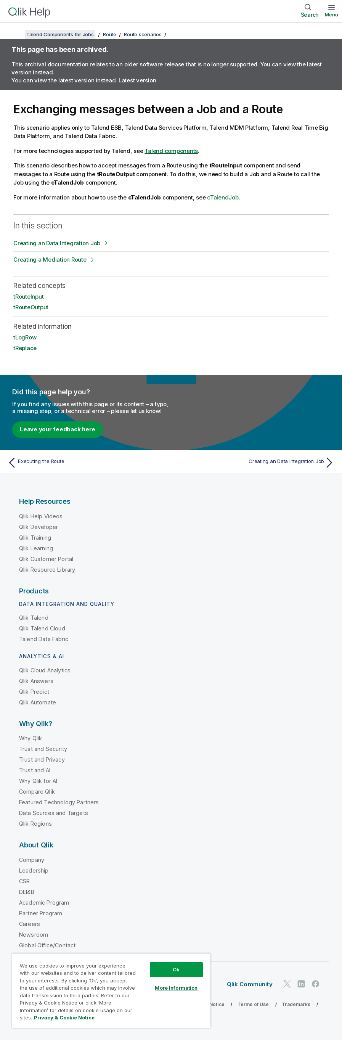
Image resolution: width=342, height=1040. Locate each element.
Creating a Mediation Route (50, 259)
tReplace (25, 348)
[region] (111, 990)
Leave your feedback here (57, 429)
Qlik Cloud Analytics (45, 670)
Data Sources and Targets (53, 813)
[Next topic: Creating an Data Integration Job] (255, 463)
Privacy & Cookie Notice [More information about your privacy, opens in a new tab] (64, 1017)
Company (31, 860)
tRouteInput (28, 296)
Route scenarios (142, 34)
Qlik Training (35, 537)
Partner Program (40, 913)
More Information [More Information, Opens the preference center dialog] (176, 988)
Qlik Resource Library (47, 569)
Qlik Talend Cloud (42, 628)
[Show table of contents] (15, 34)
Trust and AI (34, 770)
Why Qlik (30, 738)
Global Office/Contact (47, 945)
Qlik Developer (38, 527)
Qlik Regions (35, 823)
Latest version (137, 80)
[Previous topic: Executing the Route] (87, 463)
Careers (29, 924)
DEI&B (26, 892)
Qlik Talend (33, 617)
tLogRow (24, 337)
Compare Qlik (37, 791)
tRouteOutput (30, 307)
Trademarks (296, 1004)
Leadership (34, 870)
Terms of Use (253, 1004)
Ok (176, 969)
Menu (331, 14)
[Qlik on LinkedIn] (301, 984)
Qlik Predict (34, 691)
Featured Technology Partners (59, 802)
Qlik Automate (37, 702)
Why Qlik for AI (38, 781)
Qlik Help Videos (41, 516)
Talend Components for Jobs (60, 34)
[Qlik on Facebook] (315, 984)
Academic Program (44, 902)
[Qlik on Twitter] (287, 984)
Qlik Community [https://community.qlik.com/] (250, 984)
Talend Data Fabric (43, 639)
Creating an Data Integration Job (56, 243)
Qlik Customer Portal (46, 559)
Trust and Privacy (42, 759)
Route (109, 34)
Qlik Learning (36, 548)
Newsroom (33, 934)
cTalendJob (223, 197)
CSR (24, 881)
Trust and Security (43, 749)
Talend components (171, 150)
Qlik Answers (36, 681)
